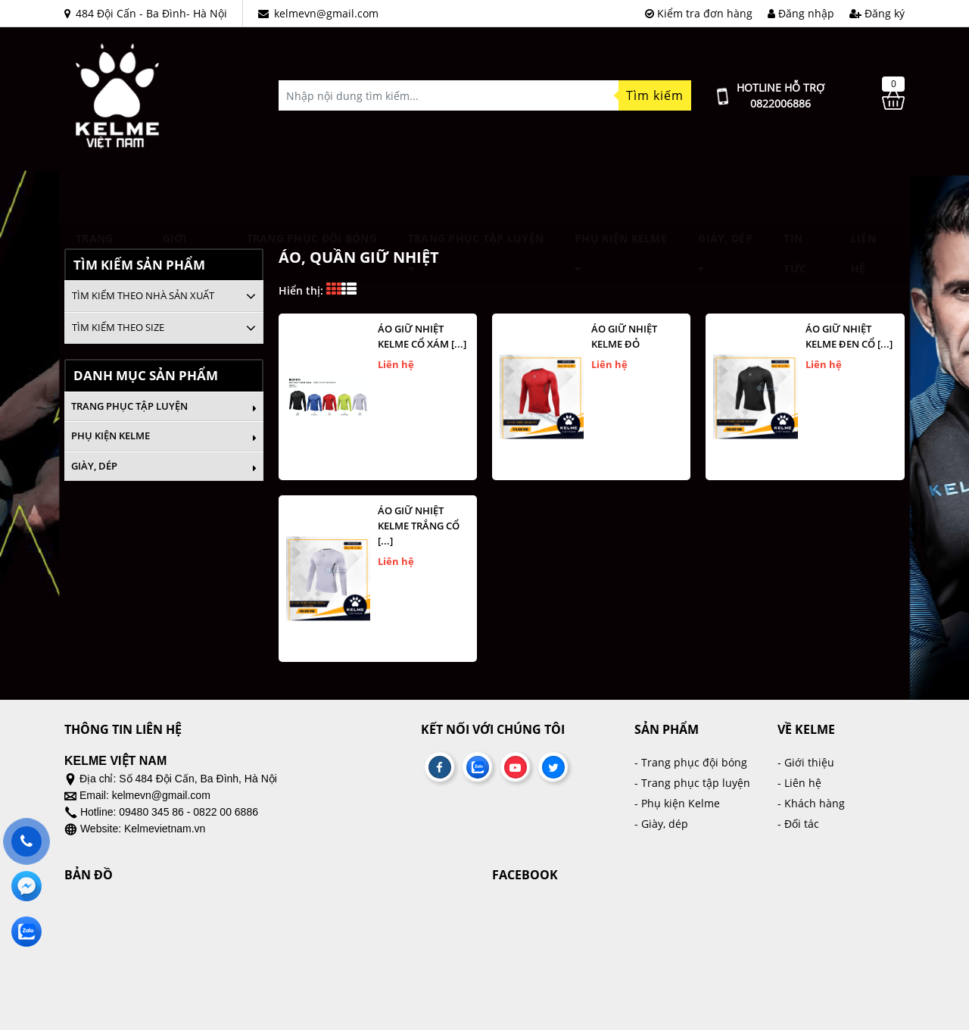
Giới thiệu (179, 194)
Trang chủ (94, 194)
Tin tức (795, 194)
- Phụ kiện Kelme (677, 803)
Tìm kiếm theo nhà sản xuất (143, 295)
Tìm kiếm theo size (118, 327)
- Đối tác (798, 823)
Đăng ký (877, 13)
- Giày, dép (661, 823)
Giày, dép (725, 193)
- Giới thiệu (805, 762)
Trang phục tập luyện (476, 193)
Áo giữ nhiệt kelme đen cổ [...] (849, 336)
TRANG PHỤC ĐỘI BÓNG (312, 193)
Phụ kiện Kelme (621, 193)
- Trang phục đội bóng (690, 762)
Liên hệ (863, 194)
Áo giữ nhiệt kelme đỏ (624, 336)
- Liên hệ (799, 783)
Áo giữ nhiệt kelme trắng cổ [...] (419, 526)
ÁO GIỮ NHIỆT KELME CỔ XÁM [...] (422, 336)
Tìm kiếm (655, 95)
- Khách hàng (811, 803)
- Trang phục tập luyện (692, 783)
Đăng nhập (801, 13)
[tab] (163, 296)
